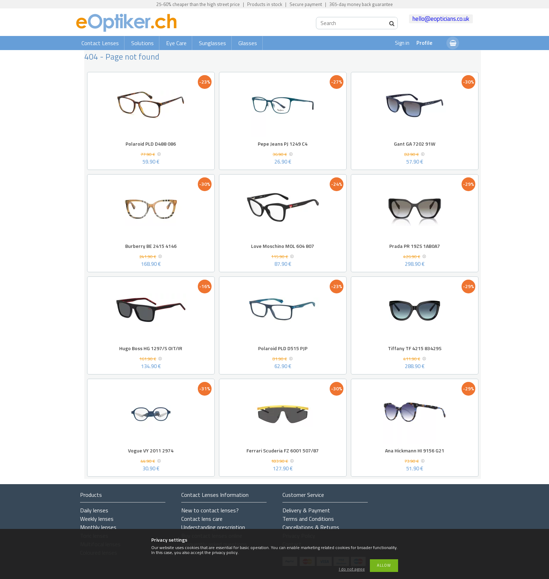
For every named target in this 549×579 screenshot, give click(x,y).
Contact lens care (201, 518)
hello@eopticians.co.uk (441, 18)
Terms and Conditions (308, 518)
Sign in (402, 43)
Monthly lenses (98, 527)
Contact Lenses (100, 43)
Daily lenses (94, 510)
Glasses (247, 43)
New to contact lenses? (210, 510)
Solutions (142, 43)
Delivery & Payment (306, 510)
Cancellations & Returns (310, 527)
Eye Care (176, 43)
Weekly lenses (97, 518)
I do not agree (352, 569)
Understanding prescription (213, 527)
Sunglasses (212, 43)
